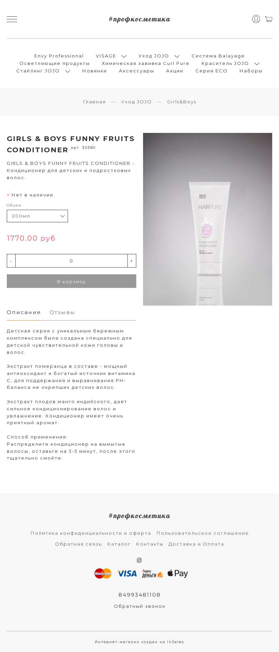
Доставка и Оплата (196, 544)
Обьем (14, 205)
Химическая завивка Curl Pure (146, 63)
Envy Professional (59, 55)
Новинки (94, 70)
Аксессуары (136, 70)
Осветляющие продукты (54, 63)
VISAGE (106, 55)
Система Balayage (218, 55)
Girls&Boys (181, 101)
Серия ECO (211, 70)
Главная (94, 101)
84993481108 (140, 594)
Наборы (251, 70)
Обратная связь (78, 544)
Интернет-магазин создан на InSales (139, 642)
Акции (175, 70)
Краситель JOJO (225, 63)
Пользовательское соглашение (202, 533)
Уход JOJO (154, 55)
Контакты (149, 544)
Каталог (119, 544)
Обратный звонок (139, 606)
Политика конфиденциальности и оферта (90, 533)
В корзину (71, 281)
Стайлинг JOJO (38, 70)
